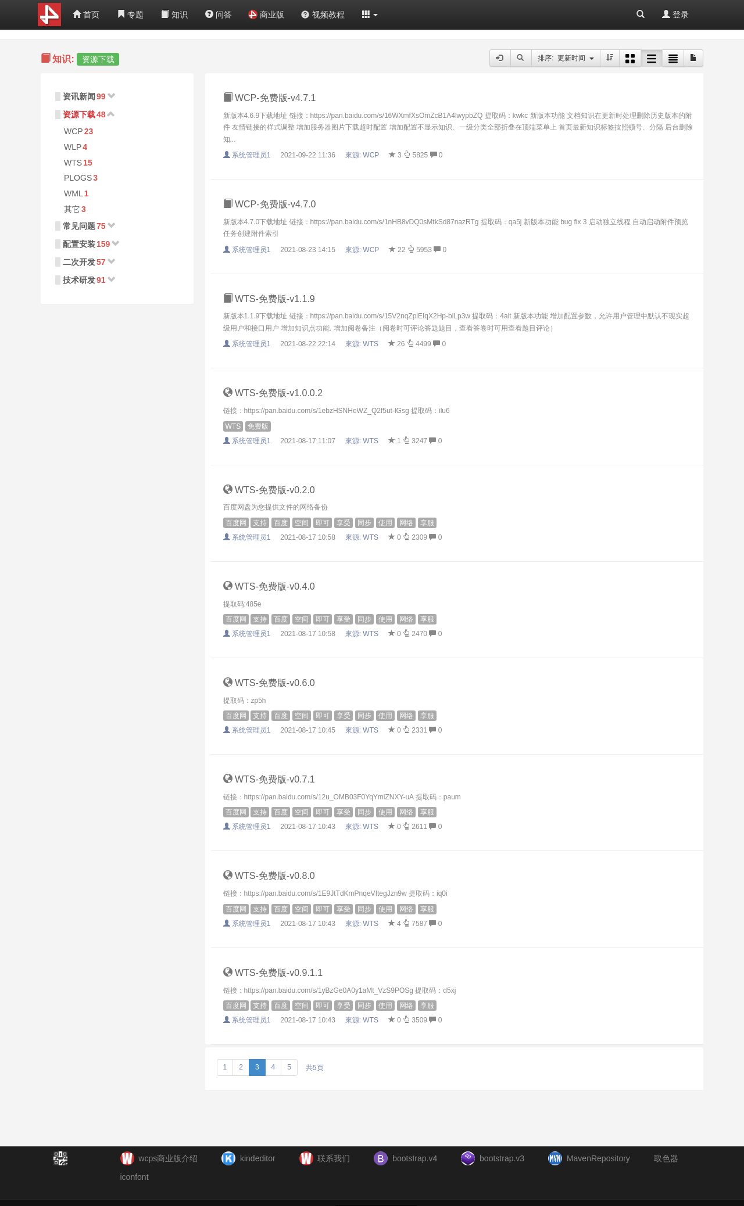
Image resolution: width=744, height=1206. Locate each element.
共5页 (315, 1068)
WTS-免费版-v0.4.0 (269, 586)
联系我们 (333, 1158)
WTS (73, 162)
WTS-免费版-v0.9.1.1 (273, 973)
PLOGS (78, 177)
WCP (73, 131)
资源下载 (79, 114)
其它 (72, 209)
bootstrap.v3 (502, 1158)
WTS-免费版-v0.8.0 (269, 876)
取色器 (666, 1158)
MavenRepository (598, 1158)
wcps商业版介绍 (168, 1158)
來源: (363, 155)
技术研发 (79, 280)
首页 (86, 14)
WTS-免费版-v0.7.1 (269, 779)
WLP (72, 147)
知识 (174, 14)
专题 (130, 14)
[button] (370, 14)
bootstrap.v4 (414, 1158)
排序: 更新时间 (566, 58)
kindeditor (258, 1158)
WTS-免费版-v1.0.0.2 (273, 393)
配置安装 (79, 244)
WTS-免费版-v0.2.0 (269, 490)
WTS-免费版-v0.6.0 (269, 683)
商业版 (266, 14)
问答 (218, 14)
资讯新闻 (79, 96)
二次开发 (79, 262)
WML (73, 193)
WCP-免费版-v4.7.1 (269, 98)
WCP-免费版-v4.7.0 (269, 204)
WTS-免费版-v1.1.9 (269, 299)
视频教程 (323, 14)
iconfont (134, 1177)
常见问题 (79, 226)
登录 (675, 14)
